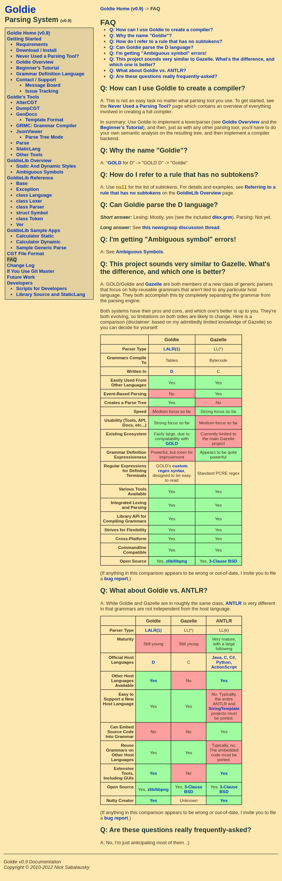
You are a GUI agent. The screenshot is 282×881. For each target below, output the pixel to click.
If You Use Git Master (30, 271)
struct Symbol (32, 212)
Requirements (32, 44)
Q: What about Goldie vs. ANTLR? (147, 70)
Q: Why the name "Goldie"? (140, 35)
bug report (116, 579)
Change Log (21, 265)
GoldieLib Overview (29, 160)
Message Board (43, 85)
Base (22, 183)
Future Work (21, 277)
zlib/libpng (176, 561)
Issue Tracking (41, 91)
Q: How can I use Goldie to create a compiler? (161, 29)
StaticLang (28, 148)
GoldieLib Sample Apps (33, 230)
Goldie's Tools (23, 97)
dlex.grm (222, 218)
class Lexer (29, 201)
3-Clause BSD (223, 561)
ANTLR (233, 604)
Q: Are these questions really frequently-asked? (163, 76)
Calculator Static (35, 236)
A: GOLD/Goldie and (122, 285)
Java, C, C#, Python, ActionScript (223, 663)
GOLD (114, 162)
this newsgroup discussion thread (180, 228)
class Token (29, 218)
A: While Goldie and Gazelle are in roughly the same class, (162, 604)
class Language (34, 195)
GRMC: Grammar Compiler (46, 125)
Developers (20, 283)
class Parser (30, 207)
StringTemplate (224, 709)
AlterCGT (26, 102)
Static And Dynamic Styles (46, 166)
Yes (153, 681)
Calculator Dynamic (38, 242)
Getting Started (24, 39)
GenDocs (26, 114)
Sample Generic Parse (41, 247)
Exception (27, 189)
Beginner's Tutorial (37, 68)
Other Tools (29, 154)
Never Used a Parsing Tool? (47, 56)
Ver (20, 224)
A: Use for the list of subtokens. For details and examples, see (172, 187)
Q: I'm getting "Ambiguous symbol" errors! (157, 53)
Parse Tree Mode (44, 137)
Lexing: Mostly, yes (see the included (156, 218)
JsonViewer (29, 131)
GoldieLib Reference (30, 178)
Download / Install (36, 50)
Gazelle (153, 285)
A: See (108, 252)
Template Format (44, 119)
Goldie (20, 9)
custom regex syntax (172, 469)
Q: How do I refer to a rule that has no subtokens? (165, 41)
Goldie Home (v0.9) (28, 33)
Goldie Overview (35, 62)
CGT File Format (25, 253)
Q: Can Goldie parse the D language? (151, 47)
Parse (22, 143)
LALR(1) (171, 349)
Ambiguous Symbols (40, 172)
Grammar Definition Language (50, 73)
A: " (104, 162)
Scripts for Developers (41, 288)
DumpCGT (28, 108)
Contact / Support (36, 79)
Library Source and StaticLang (50, 294)
